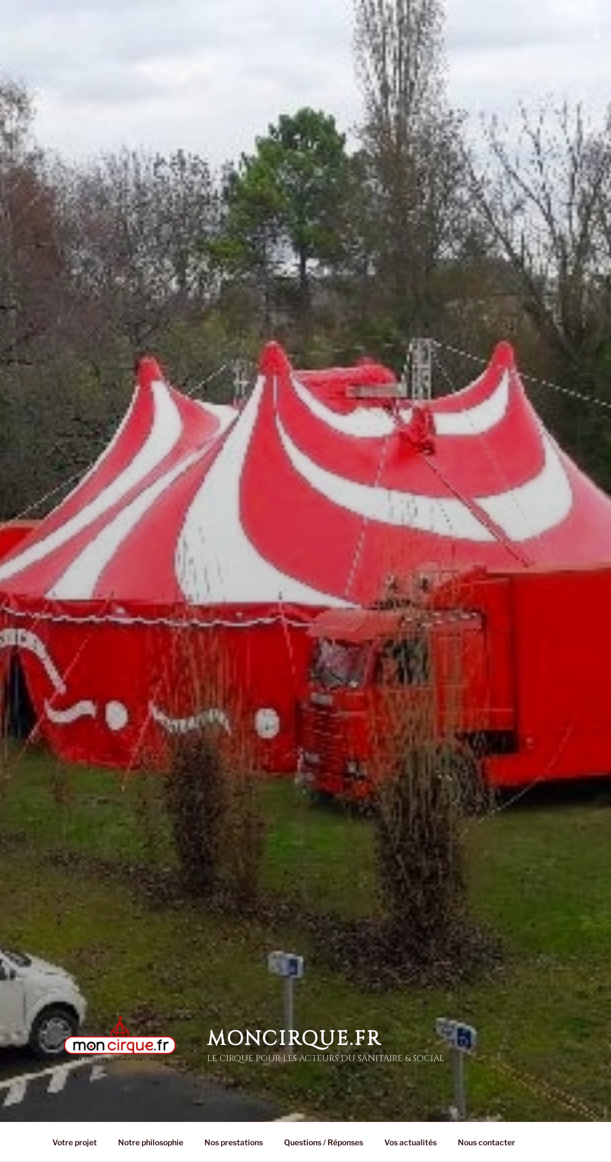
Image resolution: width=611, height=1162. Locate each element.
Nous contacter (486, 1142)
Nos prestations (233, 1142)
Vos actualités (410, 1142)
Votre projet (74, 1142)
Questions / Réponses (323, 1142)
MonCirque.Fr (294, 1020)
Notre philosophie (150, 1142)
